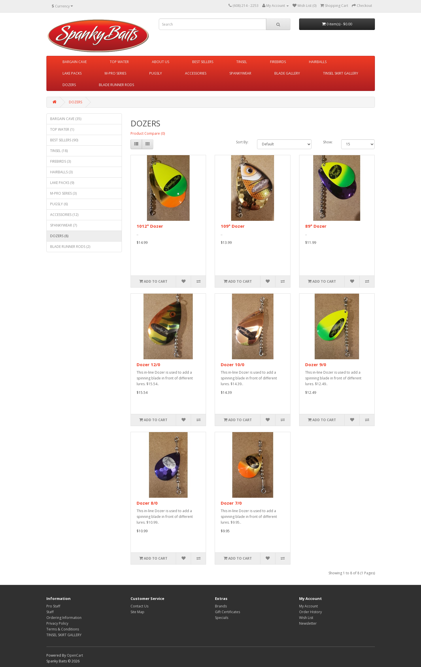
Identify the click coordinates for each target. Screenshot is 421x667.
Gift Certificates (227, 611)
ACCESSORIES (195, 73)
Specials (221, 617)
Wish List (306, 617)
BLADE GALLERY (287, 73)
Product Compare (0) (148, 133)
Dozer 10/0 (232, 364)
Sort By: (242, 142)
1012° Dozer (150, 226)
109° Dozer (233, 226)
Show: (328, 142)
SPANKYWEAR (240, 73)
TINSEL (241, 61)
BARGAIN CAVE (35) (65, 118)
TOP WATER (119, 61)
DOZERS (69, 84)
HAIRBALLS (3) (61, 172)
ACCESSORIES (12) (64, 214)
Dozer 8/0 (147, 503)
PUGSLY (155, 73)
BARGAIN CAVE (75, 61)
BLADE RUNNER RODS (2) (70, 246)
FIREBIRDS (278, 61)
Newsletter (308, 623)
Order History (310, 611)
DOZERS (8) (59, 235)
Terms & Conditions (62, 629)
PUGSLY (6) (59, 204)
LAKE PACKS (72, 73)
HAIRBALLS (317, 61)
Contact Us (139, 606)
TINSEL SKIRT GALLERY (340, 73)
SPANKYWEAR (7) (63, 225)
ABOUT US (160, 61)
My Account (308, 606)
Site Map (137, 611)
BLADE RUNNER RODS (116, 84)
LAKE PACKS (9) (62, 182)
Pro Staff (53, 606)
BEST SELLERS (202, 61)
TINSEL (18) (59, 150)
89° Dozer (315, 226)
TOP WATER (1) (62, 129)
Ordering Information (64, 617)
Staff (50, 611)
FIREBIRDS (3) (60, 161)
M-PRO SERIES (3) (63, 193)
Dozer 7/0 (231, 503)
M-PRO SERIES (115, 73)
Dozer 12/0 (148, 364)
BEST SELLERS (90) (64, 140)
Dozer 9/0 (315, 364)
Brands (221, 606)
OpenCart (75, 655)
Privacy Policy (57, 623)
